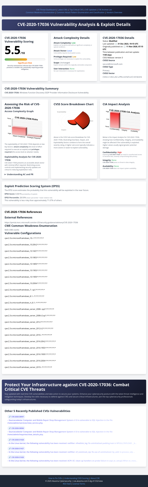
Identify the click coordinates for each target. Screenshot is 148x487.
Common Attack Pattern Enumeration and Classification (81, 12)
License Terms (79, 484)
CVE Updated (90, 9)
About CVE (95, 478)
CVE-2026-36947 (17, 417)
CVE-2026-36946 (17, 428)
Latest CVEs (63, 9)
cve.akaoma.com (80, 481)
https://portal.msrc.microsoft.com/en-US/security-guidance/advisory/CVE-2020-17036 (41, 222)
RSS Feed (67, 484)
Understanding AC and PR (20, 174)
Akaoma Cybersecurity (61, 481)
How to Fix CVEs (55, 478)
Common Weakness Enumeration (40, 12)
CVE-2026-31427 (17, 448)
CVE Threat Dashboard (46, 9)
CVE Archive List (105, 9)
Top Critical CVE (76, 9)
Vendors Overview (114, 12)
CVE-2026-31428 (17, 440)
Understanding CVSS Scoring (76, 478)
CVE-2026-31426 (17, 457)
